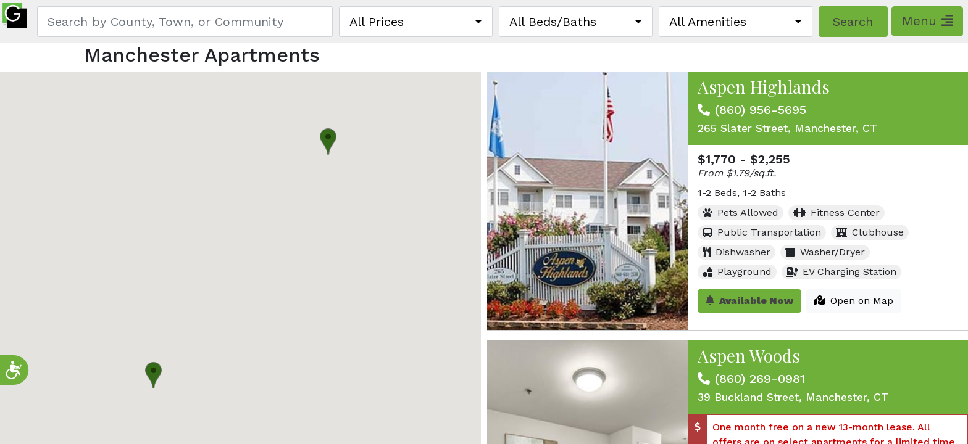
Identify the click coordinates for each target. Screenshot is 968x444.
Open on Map (853, 300)
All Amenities (707, 21)
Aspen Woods (749, 355)
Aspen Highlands (764, 86)
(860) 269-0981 (760, 378)
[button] (328, 141)
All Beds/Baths (552, 21)
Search (853, 21)
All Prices (376, 21)
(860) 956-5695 (760, 109)
